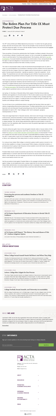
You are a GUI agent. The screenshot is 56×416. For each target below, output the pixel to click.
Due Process (12, 192)
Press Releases (7, 211)
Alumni (28, 3)
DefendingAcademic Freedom (23, 392)
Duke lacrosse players (10, 87)
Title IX (13, 211)
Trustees (24, 3)
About (19, 375)
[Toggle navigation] (54, 8)
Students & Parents (43, 3)
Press (50, 3)
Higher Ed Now (47, 1)
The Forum (6, 192)
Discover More (5, 325)
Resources (20, 380)
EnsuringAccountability (22, 398)
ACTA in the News (12, 14)
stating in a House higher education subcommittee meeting (23, 132)
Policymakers (34, 3)
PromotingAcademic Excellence (24, 385)
